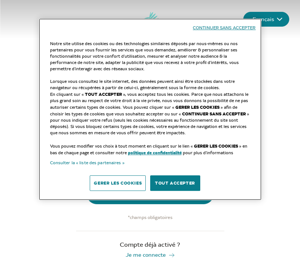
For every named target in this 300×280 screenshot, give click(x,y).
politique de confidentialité (155, 152)
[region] (150, 109)
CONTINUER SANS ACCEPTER (224, 28)
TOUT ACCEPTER (175, 183)
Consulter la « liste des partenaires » (87, 162)
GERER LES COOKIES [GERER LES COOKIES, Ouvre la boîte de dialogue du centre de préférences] (118, 183)
